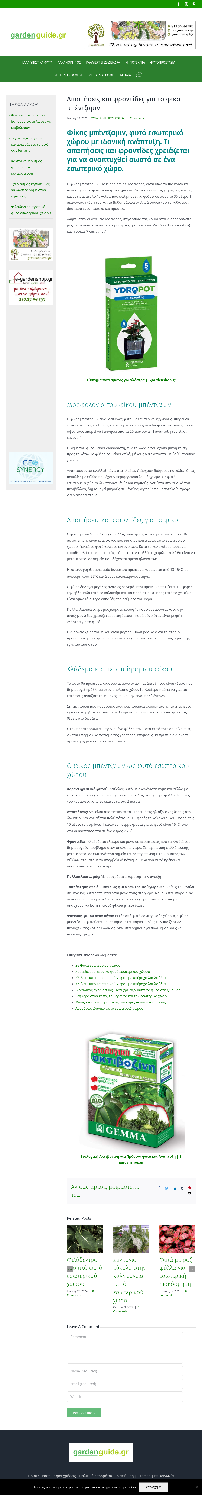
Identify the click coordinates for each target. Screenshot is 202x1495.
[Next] (192, 1269)
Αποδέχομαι (154, 1487)
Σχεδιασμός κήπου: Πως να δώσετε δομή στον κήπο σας (30, 190)
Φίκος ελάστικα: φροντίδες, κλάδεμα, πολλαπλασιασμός (120, 1002)
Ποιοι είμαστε (39, 1475)
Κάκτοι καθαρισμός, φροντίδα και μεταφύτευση (27, 167)
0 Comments (136, 118)
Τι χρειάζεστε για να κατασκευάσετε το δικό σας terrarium (29, 144)
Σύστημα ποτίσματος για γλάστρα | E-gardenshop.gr (131, 380)
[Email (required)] (125, 1384)
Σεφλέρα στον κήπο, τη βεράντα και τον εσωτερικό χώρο (121, 996)
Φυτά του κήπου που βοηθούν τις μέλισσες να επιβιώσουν (31, 121)
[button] (139, 75)
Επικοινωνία (164, 1475)
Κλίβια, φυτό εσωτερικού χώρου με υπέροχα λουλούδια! (121, 977)
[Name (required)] (125, 1371)
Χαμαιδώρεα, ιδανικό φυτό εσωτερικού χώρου (112, 971)
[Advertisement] (31, 378)
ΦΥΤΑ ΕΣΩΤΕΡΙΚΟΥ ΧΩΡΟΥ (107, 118)
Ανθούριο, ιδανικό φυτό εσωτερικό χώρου (109, 1008)
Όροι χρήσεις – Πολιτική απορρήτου (83, 1475)
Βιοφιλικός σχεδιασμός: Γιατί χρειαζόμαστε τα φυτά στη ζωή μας (127, 990)
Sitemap (144, 1475)
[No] (197, 1487)
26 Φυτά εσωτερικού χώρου (97, 965)
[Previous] (70, 1269)
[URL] (125, 1396)
